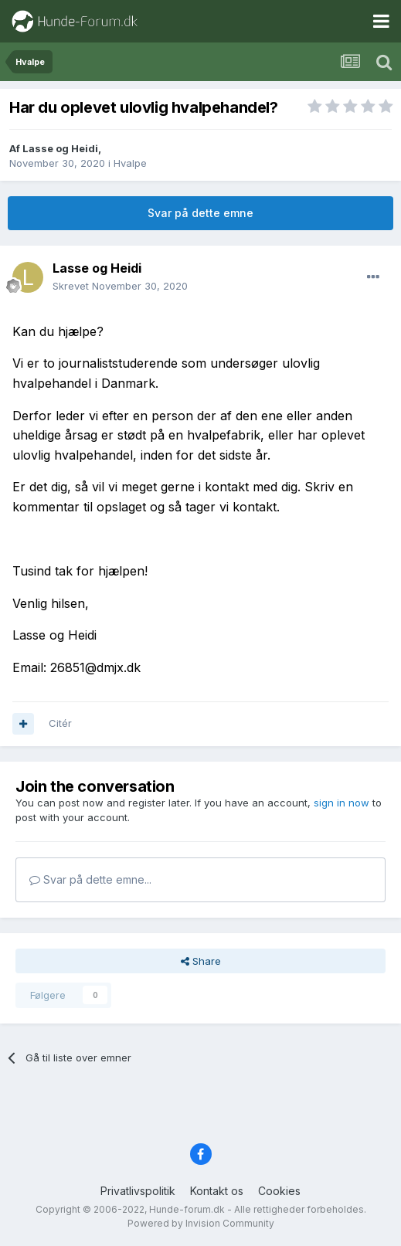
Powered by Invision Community (200, 1223)
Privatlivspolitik (137, 1190)
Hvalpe (130, 163)
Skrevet (120, 286)
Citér (60, 723)
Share (201, 961)
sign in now (341, 802)
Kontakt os (216, 1190)
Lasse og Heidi (60, 148)
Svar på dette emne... (90, 879)
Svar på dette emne (200, 212)
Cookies (279, 1190)
